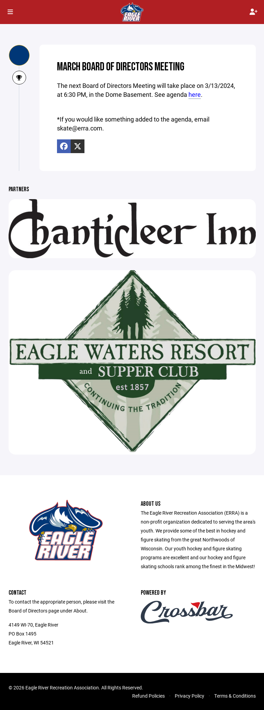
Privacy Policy (189, 695)
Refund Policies (148, 695)
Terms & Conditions (235, 695)
